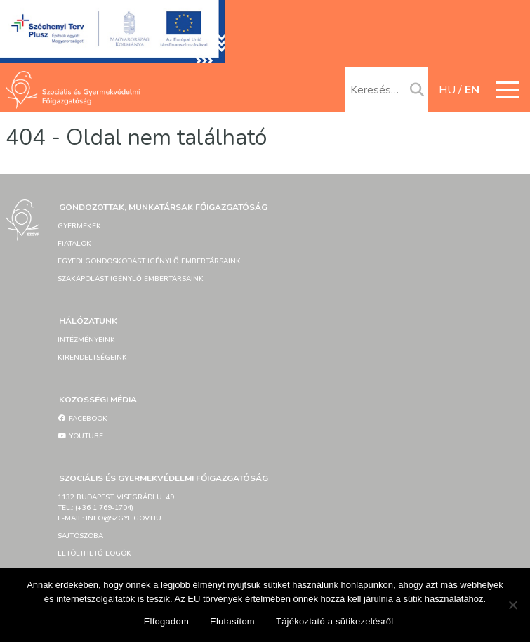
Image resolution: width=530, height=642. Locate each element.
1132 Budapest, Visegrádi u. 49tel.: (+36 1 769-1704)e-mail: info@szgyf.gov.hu (116, 507)
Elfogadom (166, 621)
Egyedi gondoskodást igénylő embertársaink (149, 261)
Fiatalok (74, 244)
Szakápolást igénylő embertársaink (131, 279)
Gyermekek (79, 226)
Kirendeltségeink (92, 357)
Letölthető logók (94, 553)
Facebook (82, 419)
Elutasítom (232, 621)
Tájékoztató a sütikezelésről (334, 621)
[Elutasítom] (512, 605)
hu (447, 90)
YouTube (80, 436)
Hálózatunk (88, 321)
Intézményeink (86, 340)
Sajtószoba (80, 536)
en (472, 90)
